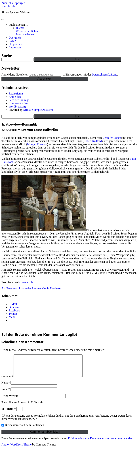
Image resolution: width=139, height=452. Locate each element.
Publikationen (17, 24)
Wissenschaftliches (27, 31)
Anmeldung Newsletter (14, 74)
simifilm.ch (8, 6)
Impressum (15, 47)
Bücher (20, 27)
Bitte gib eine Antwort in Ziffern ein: (22, 406)
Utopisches (15, 44)
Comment (7, 380)
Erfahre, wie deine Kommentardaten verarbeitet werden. (100, 442)
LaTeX (13, 40)
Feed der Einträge (19, 100)
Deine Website (9, 400)
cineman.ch (26, 282)
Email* (5, 393)
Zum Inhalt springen (13, 3)
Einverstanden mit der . (90, 74)
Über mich (15, 37)
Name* (5, 386)
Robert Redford (93, 141)
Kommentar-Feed (19, 103)
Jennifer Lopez (112, 137)
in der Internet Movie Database (30, 288)
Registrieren (16, 93)
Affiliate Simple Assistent (38, 109)
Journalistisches (25, 34)
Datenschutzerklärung (104, 74)
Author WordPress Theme (16, 448)
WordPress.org (17, 106)
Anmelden (15, 96)
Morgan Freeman (37, 144)
